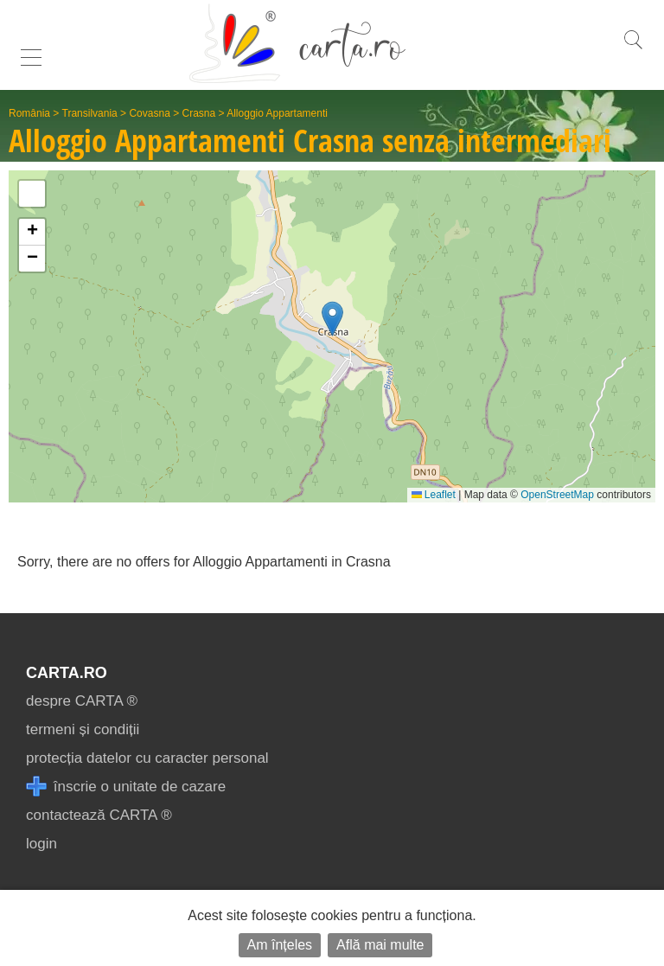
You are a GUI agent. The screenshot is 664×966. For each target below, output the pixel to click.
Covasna (149, 113)
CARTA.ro (66, 672)
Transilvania (90, 113)
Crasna (199, 113)
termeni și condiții (82, 729)
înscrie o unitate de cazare (126, 786)
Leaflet (434, 495)
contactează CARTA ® (99, 815)
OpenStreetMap (557, 495)
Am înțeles (280, 944)
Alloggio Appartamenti (277, 113)
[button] (332, 318)
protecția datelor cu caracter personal (147, 758)
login (41, 843)
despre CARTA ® (81, 701)
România (29, 113)
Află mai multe (380, 944)
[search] (633, 49)
